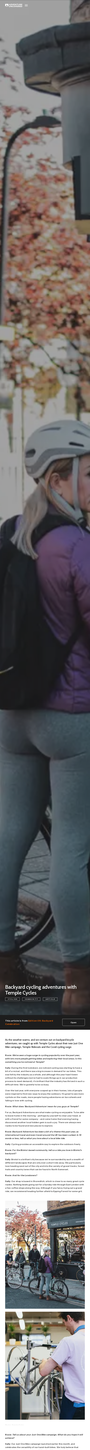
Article (50, 1000)
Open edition (73, 1023)
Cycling (12, 999)
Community (31, 999)
